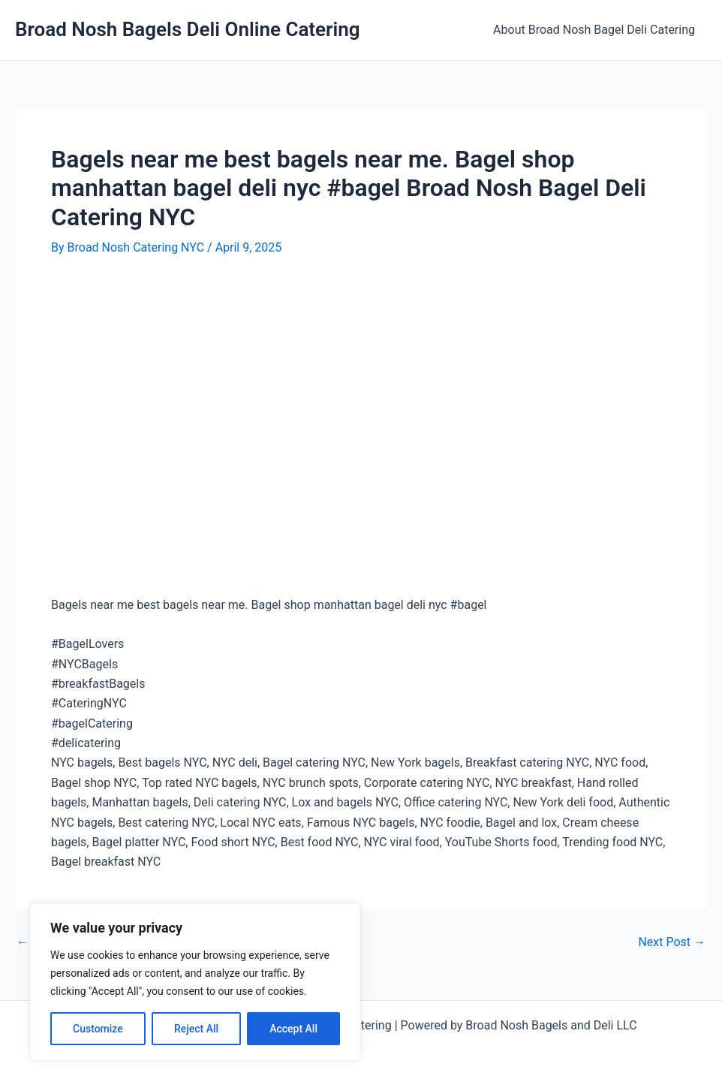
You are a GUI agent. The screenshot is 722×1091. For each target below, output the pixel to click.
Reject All (196, 1029)
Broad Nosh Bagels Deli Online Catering (187, 29)
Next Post (671, 942)
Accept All (293, 1029)
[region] (195, 982)
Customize (98, 1029)
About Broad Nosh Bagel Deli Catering (594, 30)
